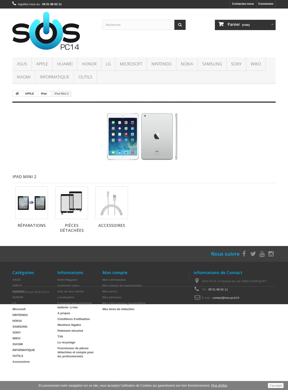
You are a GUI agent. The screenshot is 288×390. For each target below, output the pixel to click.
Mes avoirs (109, 291)
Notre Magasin (67, 279)
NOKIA (187, 63)
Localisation (65, 297)
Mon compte (114, 272)
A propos (63, 313)
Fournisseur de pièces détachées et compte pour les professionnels (75, 352)
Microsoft (131, 63)
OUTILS (85, 77)
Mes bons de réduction (118, 309)
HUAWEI (65, 63)
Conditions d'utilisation (73, 319)
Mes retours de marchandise (122, 285)
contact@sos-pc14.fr (226, 297)
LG (108, 63)
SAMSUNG (212, 63)
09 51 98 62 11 (218, 289)
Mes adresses (112, 297)
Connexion (265, 3)
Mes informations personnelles (123, 303)
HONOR (89, 63)
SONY (236, 63)
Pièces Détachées (72, 228)
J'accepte (275, 385)
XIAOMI (24, 77)
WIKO (256, 63)
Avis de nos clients (70, 291)
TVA (60, 336)
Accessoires (111, 225)
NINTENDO (161, 63)
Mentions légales (69, 324)
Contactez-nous (243, 3)
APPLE (42, 63)
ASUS (22, 63)
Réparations (32, 225)
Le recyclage (66, 342)
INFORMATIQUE (54, 77)
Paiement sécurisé (70, 330)
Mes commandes (114, 279)
